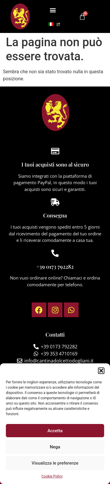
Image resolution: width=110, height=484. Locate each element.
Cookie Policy (52, 476)
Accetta (55, 430)
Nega (55, 447)
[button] (101, 371)
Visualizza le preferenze (55, 463)
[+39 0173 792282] (55, 253)
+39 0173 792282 (55, 266)
